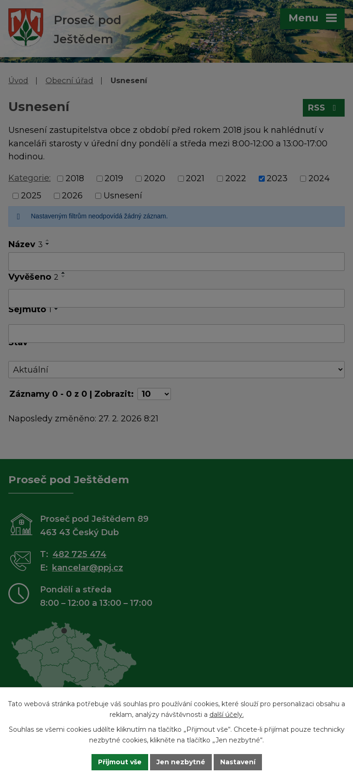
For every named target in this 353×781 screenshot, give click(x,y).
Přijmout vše (120, 762)
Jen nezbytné (181, 762)
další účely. (226, 714)
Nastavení (237, 762)
